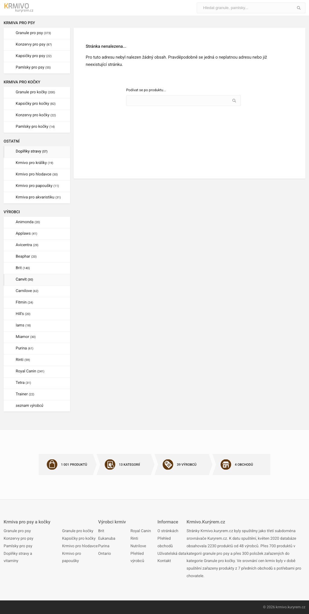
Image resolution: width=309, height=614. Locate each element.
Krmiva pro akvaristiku (38, 197)
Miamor (26, 337)
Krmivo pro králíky (34, 163)
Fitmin (24, 302)
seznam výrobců (29, 405)
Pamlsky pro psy (33, 67)
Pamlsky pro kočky (35, 126)
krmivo (281, 607)
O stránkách (168, 531)
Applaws (26, 233)
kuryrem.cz (296, 607)
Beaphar (26, 256)
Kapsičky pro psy (34, 56)
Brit (23, 268)
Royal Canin (30, 371)
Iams (23, 325)
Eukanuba (106, 538)
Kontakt (164, 561)
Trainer (25, 394)
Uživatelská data (172, 553)
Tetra (23, 383)
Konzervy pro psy (34, 44)
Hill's (23, 314)
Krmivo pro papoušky (37, 186)
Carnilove (27, 291)
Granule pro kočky (35, 92)
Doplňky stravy (31, 151)
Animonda (28, 222)
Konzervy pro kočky (36, 115)
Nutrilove (138, 546)
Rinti (23, 360)
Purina (24, 348)
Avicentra (27, 245)
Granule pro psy (33, 33)
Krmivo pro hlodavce (37, 174)
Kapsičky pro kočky (36, 103)
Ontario (104, 553)
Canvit (24, 279)
